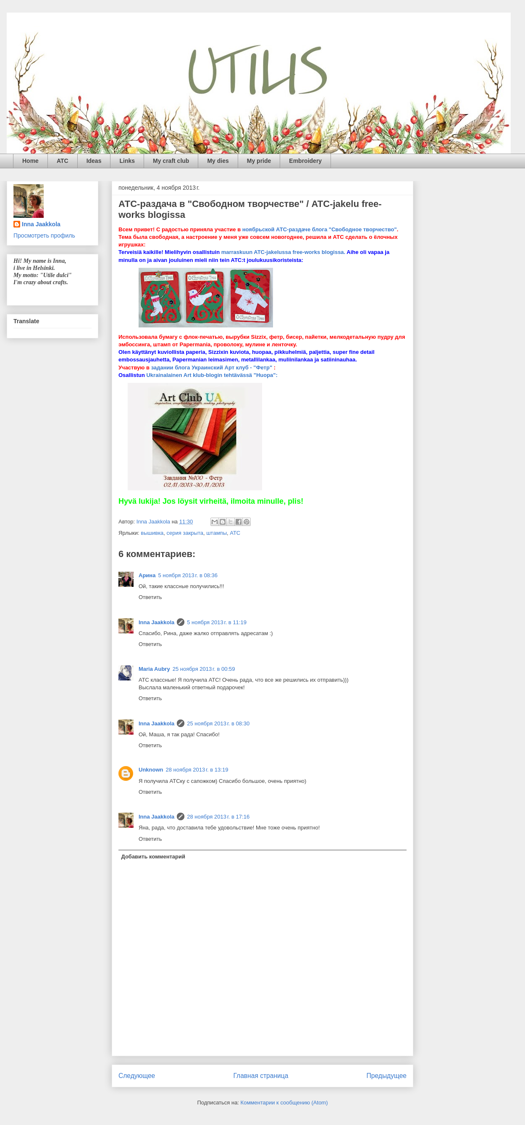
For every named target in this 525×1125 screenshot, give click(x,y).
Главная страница (260, 1075)
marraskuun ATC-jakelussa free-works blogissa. (283, 252)
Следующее (136, 1075)
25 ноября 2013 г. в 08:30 (218, 723)
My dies (217, 160)
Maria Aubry (154, 669)
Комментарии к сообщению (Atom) (284, 1102)
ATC (62, 160)
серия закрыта (185, 533)
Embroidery (305, 160)
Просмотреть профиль (44, 235)
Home (30, 160)
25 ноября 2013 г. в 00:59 (204, 669)
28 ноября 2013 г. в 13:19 (197, 770)
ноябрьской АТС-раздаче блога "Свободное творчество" (319, 229)
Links (127, 160)
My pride (259, 160)
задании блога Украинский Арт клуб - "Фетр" (211, 367)
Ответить (150, 597)
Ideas (94, 160)
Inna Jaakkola (156, 622)
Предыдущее (387, 1075)
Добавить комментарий (153, 856)
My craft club (171, 160)
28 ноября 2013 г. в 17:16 (218, 817)
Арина (147, 575)
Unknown (151, 770)
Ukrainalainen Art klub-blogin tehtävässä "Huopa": (211, 375)
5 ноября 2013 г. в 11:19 (217, 622)
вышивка (152, 533)
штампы (216, 533)
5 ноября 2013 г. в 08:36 (188, 575)
